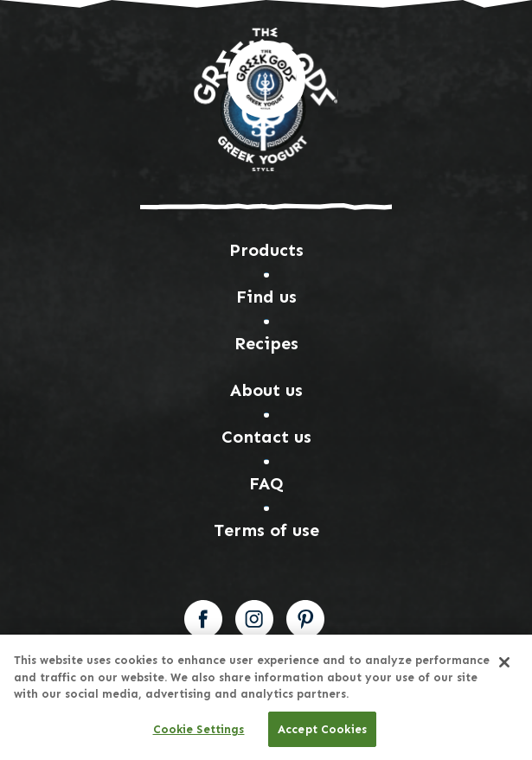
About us (266, 390)
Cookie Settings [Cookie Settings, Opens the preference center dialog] (199, 732)
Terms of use (266, 530)
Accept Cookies (322, 732)
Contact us (266, 436)
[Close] (504, 666)
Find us (266, 296)
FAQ (266, 483)
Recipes (266, 343)
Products (266, 249)
